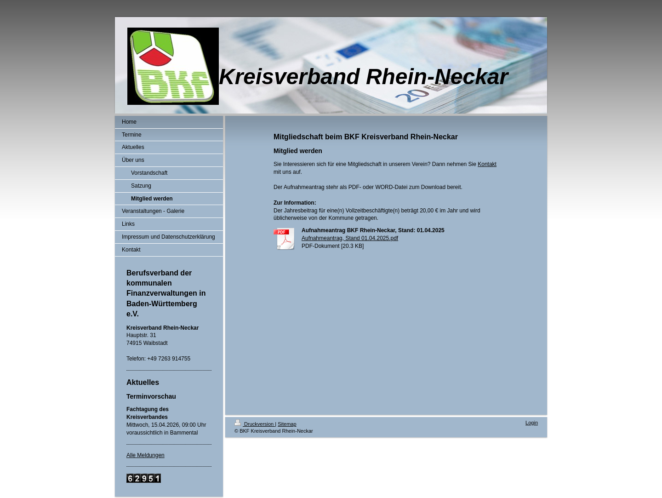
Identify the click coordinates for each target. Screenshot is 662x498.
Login (531, 422)
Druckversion (254, 424)
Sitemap (287, 424)
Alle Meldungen (145, 455)
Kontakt (487, 164)
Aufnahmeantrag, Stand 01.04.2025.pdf (350, 238)
